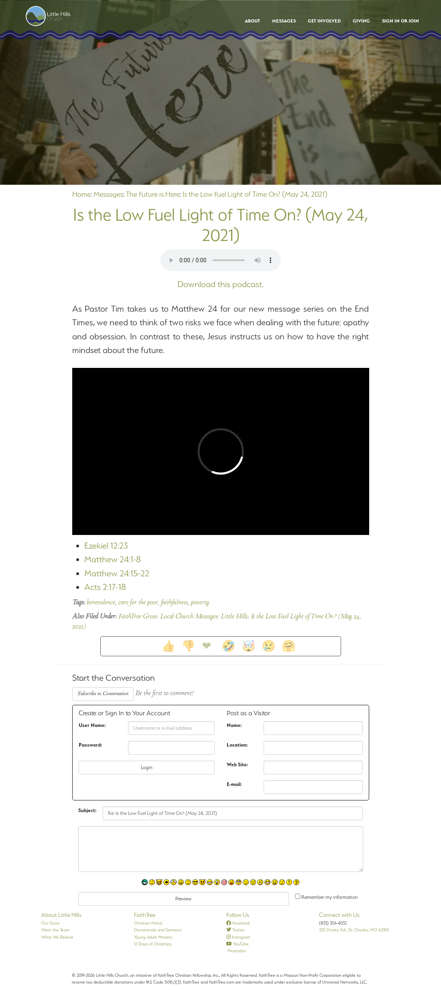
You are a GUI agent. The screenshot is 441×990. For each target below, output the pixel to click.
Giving (361, 21)
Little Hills (234, 617)
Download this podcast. (220, 284)
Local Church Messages (188, 617)
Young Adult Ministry (153, 937)
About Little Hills (61, 915)
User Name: (92, 725)
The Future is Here (153, 194)
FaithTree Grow (137, 617)
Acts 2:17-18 (105, 587)
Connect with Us (339, 915)
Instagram (238, 937)
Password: (90, 745)
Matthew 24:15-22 (116, 573)
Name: (234, 725)
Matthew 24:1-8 (112, 559)
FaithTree (144, 915)
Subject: (87, 810)
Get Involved (324, 21)
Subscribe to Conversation (102, 694)
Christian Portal (148, 923)
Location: (237, 745)
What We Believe (57, 937)
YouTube (237, 943)
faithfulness (174, 603)
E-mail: (234, 784)
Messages (284, 21)
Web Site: (237, 764)
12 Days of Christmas (152, 943)
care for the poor (138, 603)
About (252, 21)
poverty (200, 603)
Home (81, 194)
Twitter (235, 929)
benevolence (101, 603)
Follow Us (237, 915)
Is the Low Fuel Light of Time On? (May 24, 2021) (255, 194)
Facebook (238, 923)
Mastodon (236, 950)
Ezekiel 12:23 (106, 546)
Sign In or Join (400, 21)
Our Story (50, 923)
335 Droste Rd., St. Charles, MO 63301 (353, 929)
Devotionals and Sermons (157, 929)
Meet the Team (55, 929)
